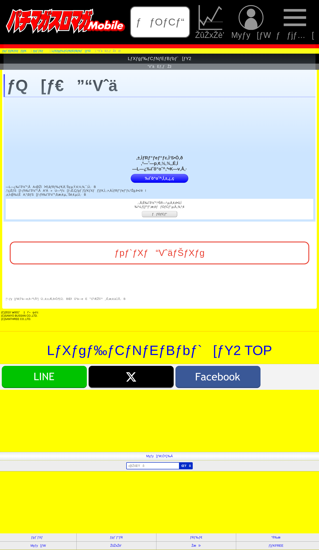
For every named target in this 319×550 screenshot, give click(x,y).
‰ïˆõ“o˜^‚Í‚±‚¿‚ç (159, 178)
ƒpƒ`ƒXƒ (38, 537)
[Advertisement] (133, 421)
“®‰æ (275, 537)
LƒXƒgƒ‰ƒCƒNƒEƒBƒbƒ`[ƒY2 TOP (159, 350)
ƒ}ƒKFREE (275, 545)
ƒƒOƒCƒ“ (160, 22)
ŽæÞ (195, 545)
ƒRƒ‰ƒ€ (196, 537)
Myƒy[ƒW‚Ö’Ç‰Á (159, 456)
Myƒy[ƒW (251, 22)
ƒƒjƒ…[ (295, 22)
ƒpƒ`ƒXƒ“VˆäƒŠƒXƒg (160, 253)
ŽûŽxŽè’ (210, 22)
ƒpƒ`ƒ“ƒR (116, 537)
